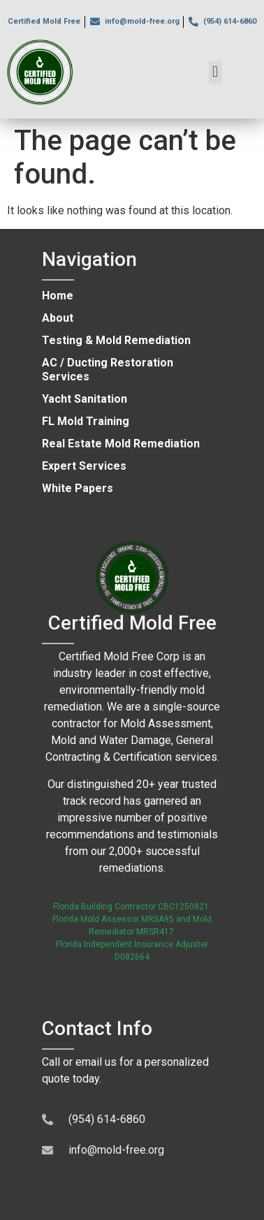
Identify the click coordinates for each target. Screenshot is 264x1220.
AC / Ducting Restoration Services (107, 369)
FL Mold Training (85, 421)
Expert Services (84, 466)
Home (57, 295)
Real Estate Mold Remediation (121, 443)
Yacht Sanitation (84, 399)
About (57, 318)
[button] (215, 72)
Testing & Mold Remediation (116, 340)
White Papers (77, 488)
